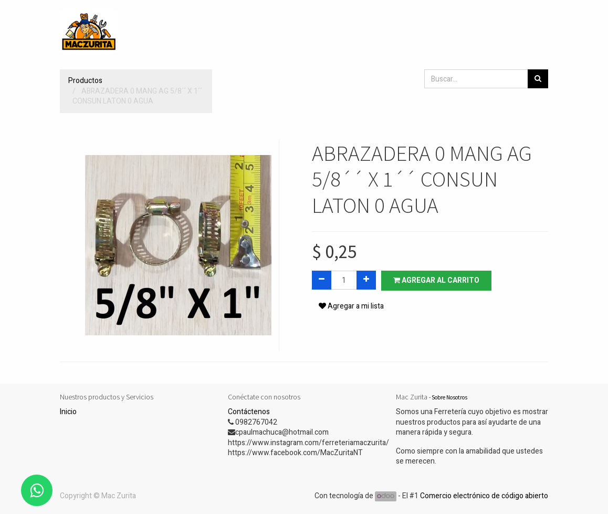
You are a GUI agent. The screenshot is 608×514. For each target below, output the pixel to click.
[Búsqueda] (538, 78)
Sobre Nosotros (449, 397)
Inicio (68, 411)
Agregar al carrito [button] (436, 280)
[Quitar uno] (321, 280)
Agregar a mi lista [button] (351, 306)
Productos (85, 80)
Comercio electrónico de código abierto (484, 495)
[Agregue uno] (366, 280)
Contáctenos (249, 411)
